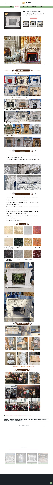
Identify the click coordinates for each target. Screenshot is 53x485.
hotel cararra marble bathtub (9, 420)
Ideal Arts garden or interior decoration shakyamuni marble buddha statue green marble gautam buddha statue (18, 415)
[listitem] (26, 24)
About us (41, 13)
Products (17, 13)
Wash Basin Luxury (28, 419)
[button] (5, 3)
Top (51, 482)
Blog (28, 13)
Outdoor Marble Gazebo (38, 419)
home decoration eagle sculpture (18, 420)
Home (11, 13)
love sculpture (33, 419)
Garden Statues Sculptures (18, 419)
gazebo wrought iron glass (7, 419)
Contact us (34, 13)
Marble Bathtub (13, 419)
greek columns (24, 419)
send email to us (33, 18)
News (23, 13)
